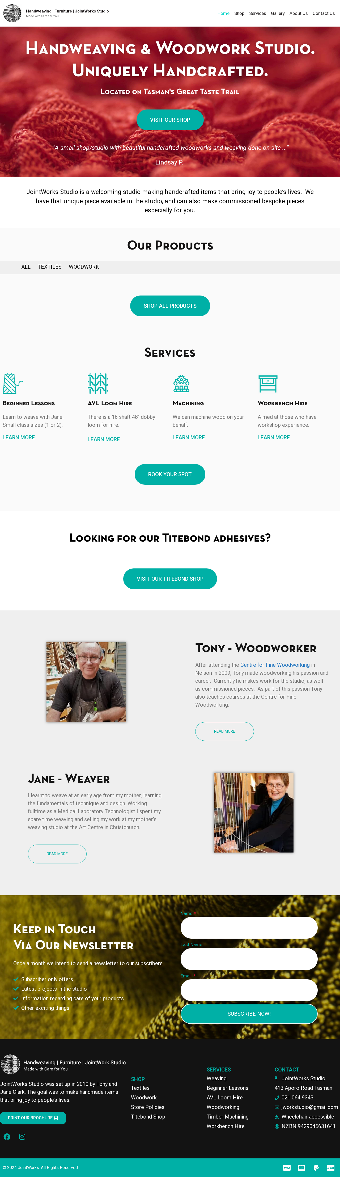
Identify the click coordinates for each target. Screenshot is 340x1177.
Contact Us (324, 13)
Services (257, 13)
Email (187, 975)
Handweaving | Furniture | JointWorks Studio (67, 11)
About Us (299, 13)
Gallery (278, 13)
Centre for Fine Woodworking (275, 665)
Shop (239, 13)
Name (187, 913)
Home (224, 13)
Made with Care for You (42, 16)
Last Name (191, 944)
